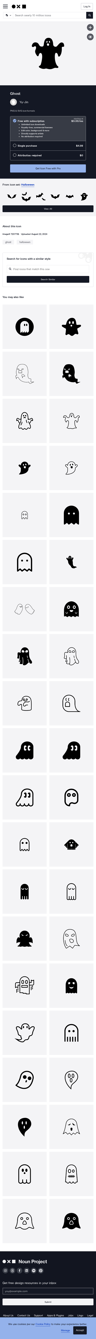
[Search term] (49, 15)
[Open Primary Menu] (5, 6)
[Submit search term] (89, 15)
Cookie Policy (43, 1324)
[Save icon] (90, 27)
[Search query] (48, 269)
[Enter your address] (48, 1291)
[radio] (48, 128)
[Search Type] (8, 15)
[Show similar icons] (90, 37)
